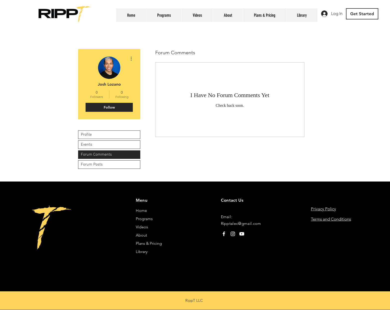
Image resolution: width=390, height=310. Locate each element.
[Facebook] (224, 234)
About (141, 235)
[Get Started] (362, 13)
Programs (144, 218)
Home (141, 210)
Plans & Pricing (149, 243)
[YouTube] (242, 234)
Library (141, 251)
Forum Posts (92, 164)
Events (86, 144)
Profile (86, 134)
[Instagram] (233, 234)
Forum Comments (96, 154)
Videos (142, 227)
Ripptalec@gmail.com (241, 223)
